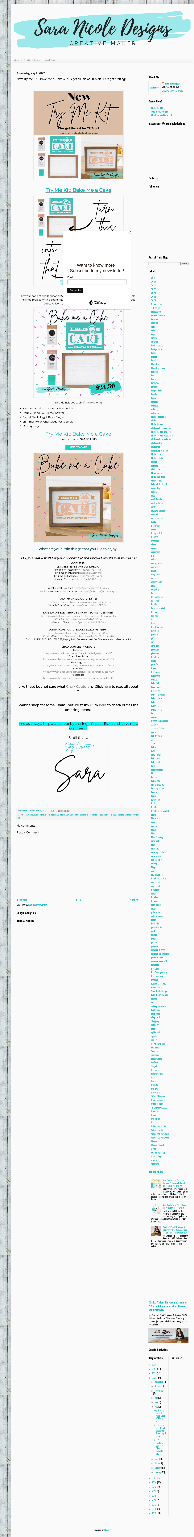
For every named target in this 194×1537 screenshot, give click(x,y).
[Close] (130, 231)
